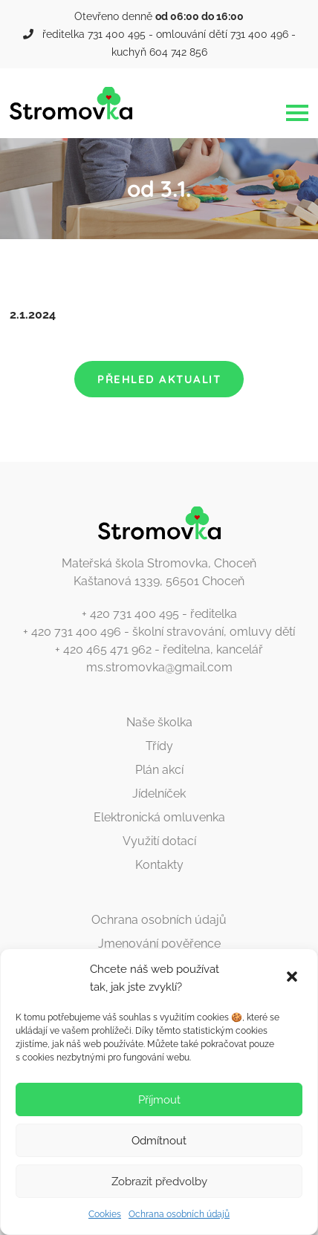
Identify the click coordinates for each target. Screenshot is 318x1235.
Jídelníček (159, 793)
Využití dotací (159, 841)
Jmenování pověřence (159, 943)
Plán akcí (159, 770)
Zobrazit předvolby (159, 1181)
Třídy (159, 746)
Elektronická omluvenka (159, 817)
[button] (293, 978)
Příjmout (159, 1100)
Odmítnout (159, 1140)
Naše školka (159, 722)
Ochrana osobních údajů (179, 1214)
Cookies (104, 1214)
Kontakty (159, 865)
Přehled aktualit (159, 379)
